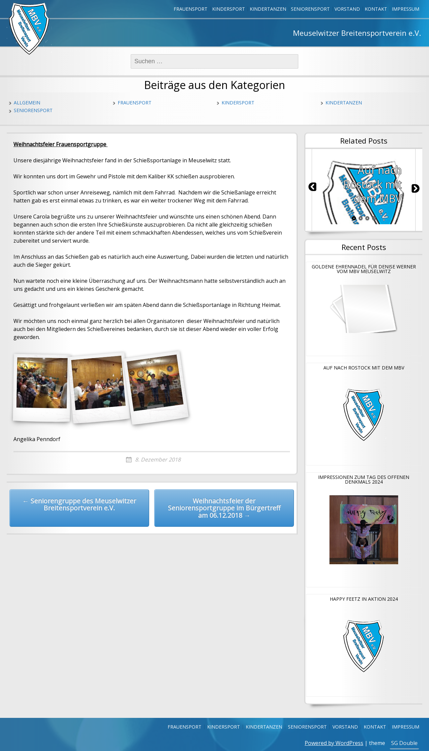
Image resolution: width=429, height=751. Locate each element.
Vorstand (347, 9)
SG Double (404, 743)
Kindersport (228, 9)
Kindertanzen (268, 9)
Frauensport (190, 9)
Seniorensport (310, 9)
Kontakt (376, 9)
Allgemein (27, 102)
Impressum (405, 9)
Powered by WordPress (334, 743)
